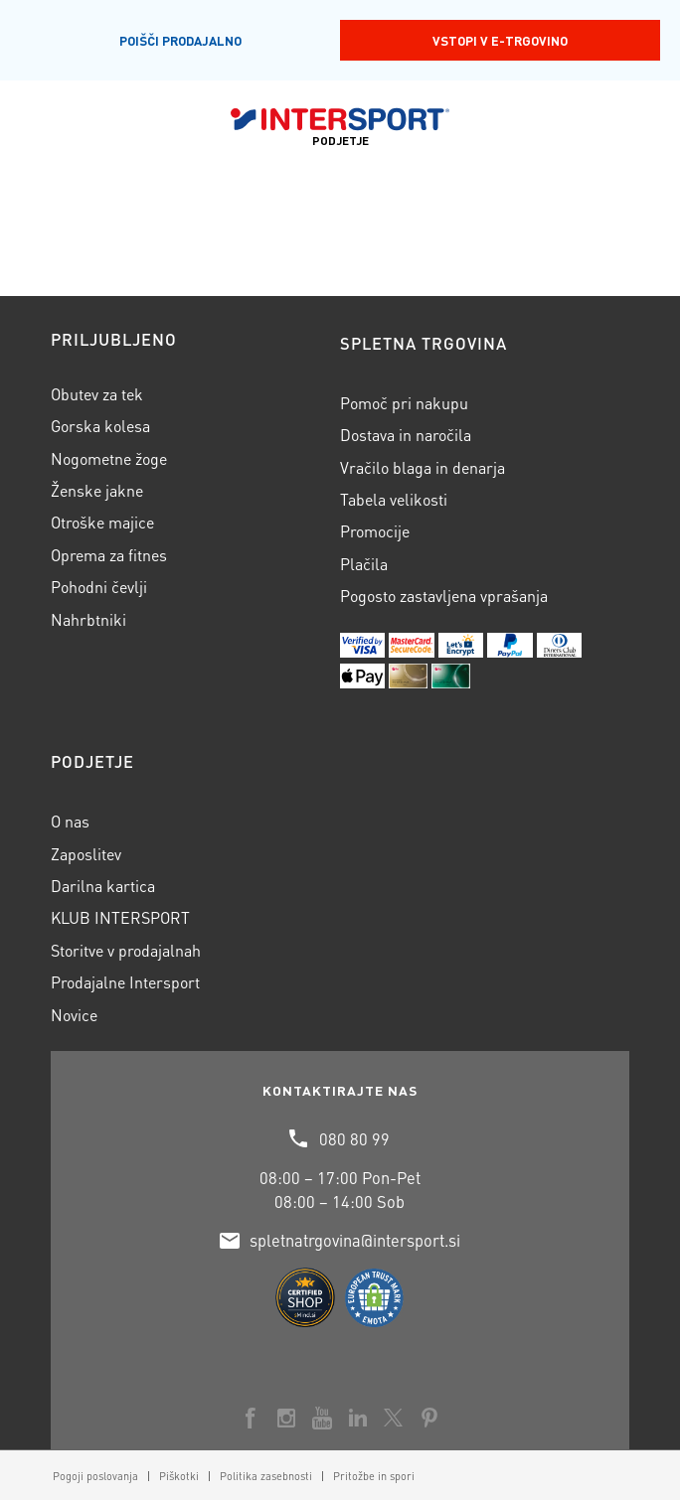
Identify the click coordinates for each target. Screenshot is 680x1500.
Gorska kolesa (100, 425)
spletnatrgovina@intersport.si (355, 1240)
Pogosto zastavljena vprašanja (444, 595)
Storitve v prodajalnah (126, 950)
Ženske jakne (97, 490)
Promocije (375, 531)
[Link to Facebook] (250, 1417)
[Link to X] (394, 1417)
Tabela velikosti (393, 499)
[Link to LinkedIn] (358, 1417)
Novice (74, 1014)
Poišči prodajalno (180, 40)
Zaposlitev (86, 853)
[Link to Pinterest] (429, 1417)
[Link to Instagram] (286, 1417)
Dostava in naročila (405, 434)
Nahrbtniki (88, 619)
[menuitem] (95, 1476)
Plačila (364, 563)
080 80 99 (354, 1138)
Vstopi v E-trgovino (500, 40)
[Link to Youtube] (322, 1417)
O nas (70, 821)
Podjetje (92, 761)
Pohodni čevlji (99, 586)
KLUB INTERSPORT (120, 917)
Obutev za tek (97, 393)
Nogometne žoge (109, 458)
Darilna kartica (103, 885)
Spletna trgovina (423, 343)
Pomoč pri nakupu (404, 402)
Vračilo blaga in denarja (422, 467)
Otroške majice (102, 522)
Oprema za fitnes (109, 554)
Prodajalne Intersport (125, 982)
